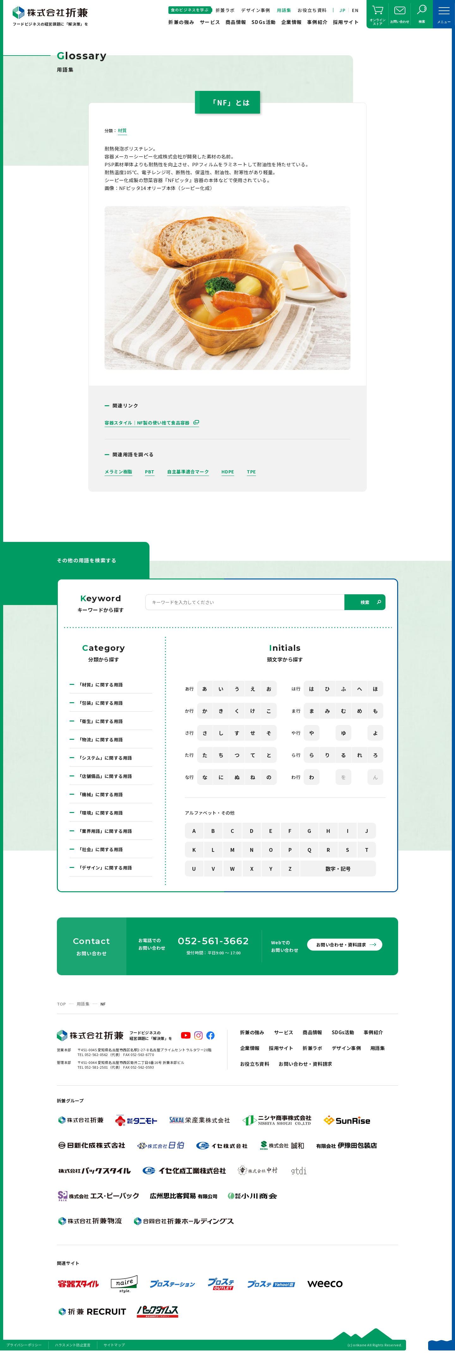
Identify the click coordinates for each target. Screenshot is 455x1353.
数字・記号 (338, 868)
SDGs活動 (264, 22)
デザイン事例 (255, 10)
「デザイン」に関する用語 (104, 867)
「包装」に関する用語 (100, 703)
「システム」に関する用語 (104, 758)
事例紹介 (317, 22)
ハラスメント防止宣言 (73, 1344)
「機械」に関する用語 (100, 794)
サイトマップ (114, 1344)
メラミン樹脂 (118, 471)
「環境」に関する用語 (100, 813)
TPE (251, 471)
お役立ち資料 (312, 10)
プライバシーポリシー (24, 1344)
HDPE (227, 471)
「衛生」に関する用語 (100, 721)
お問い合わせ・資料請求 (341, 944)
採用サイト (346, 22)
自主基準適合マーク (188, 471)
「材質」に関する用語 (100, 684)
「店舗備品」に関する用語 (104, 776)
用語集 (284, 10)
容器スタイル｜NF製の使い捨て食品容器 (148, 422)
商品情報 (236, 22)
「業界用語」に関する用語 (104, 831)
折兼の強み (181, 22)
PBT (150, 471)
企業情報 (291, 22)
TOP (61, 1004)
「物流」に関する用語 (100, 739)
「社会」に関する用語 (100, 849)
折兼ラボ (225, 10)
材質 (122, 130)
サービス (210, 22)
